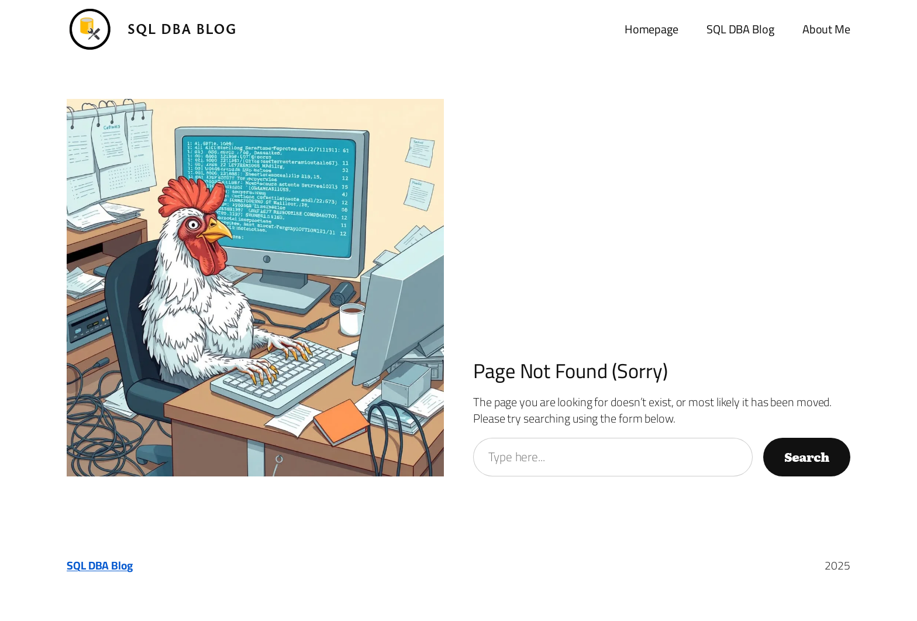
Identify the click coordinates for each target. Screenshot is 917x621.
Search (806, 456)
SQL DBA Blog (182, 28)
